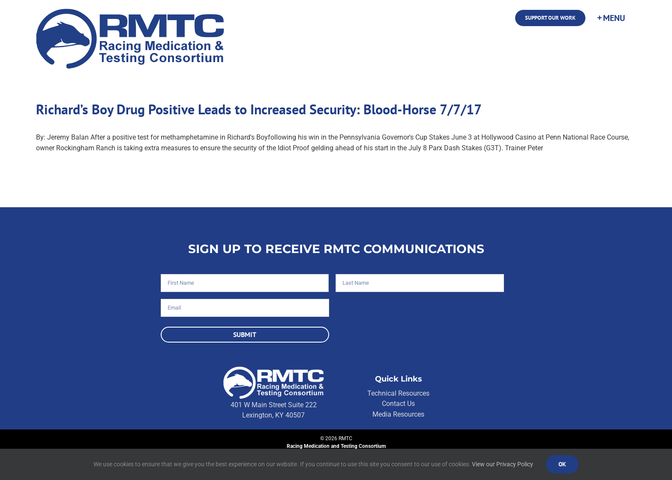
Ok (562, 464)
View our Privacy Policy (502, 464)
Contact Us (398, 404)
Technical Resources (398, 393)
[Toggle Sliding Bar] (610, 18)
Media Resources (398, 414)
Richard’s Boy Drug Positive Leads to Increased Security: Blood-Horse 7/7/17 (259, 109)
